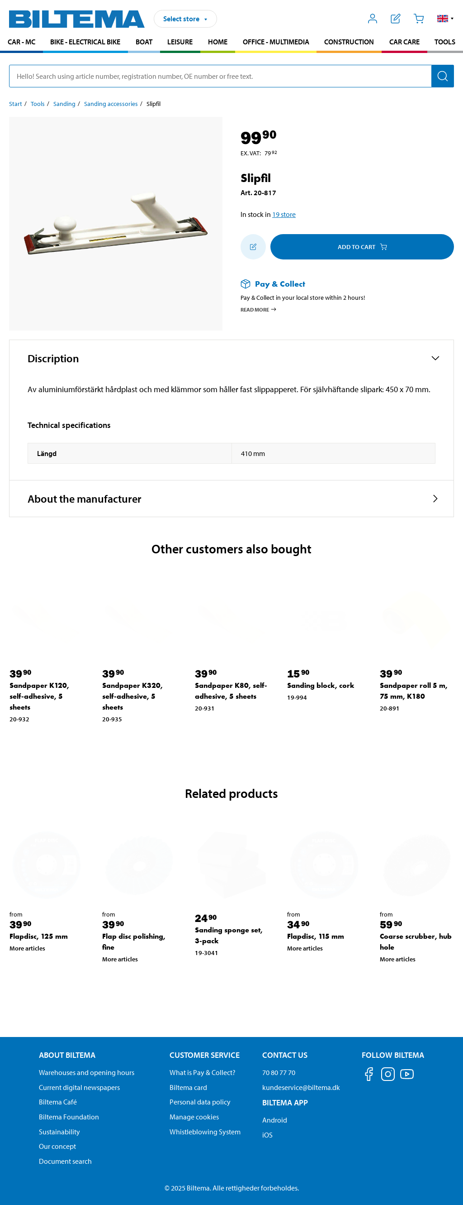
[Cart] (418, 18)
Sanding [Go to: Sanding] (64, 104)
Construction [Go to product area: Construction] (349, 41)
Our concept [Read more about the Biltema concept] (57, 1146)
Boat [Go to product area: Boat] (144, 41)
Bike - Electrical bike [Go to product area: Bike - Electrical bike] (85, 41)
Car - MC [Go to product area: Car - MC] (21, 41)
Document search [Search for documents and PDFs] (65, 1161)
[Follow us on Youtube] (407, 1078)
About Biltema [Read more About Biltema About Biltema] (67, 1055)
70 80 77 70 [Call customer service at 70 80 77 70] (278, 1072)
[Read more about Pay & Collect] (338, 284)
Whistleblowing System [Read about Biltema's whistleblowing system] (205, 1131)
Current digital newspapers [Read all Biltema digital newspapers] (79, 1087)
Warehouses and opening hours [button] (86, 1072)
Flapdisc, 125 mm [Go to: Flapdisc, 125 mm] (38, 936)
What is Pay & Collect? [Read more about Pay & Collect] (203, 1072)
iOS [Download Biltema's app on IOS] (267, 1134)
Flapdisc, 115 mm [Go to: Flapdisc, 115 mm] (315, 936)
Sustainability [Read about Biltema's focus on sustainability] (59, 1131)
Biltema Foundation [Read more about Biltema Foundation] (69, 1116)
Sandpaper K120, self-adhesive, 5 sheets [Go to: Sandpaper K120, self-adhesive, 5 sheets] (39, 696)
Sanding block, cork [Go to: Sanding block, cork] (320, 685)
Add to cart (362, 247)
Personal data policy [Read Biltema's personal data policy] (200, 1101)
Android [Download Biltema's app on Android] (274, 1119)
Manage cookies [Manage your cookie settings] (194, 1116)
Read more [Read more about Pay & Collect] (259, 309)
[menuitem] (21, 43)
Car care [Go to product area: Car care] (404, 41)
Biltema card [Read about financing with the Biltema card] (188, 1087)
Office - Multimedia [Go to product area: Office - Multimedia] (276, 41)
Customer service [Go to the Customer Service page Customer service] (205, 1055)
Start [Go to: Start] (15, 104)
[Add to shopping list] (253, 246)
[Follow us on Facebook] (369, 1076)
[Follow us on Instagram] (388, 1076)
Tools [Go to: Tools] (38, 104)
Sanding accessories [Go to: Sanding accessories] (111, 104)
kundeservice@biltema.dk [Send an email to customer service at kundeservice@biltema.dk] (301, 1087)
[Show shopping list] (395, 18)
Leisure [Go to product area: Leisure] (180, 41)
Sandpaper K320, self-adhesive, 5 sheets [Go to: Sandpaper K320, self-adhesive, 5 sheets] (132, 696)
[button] (445, 18)
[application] (445, 1185)
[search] (231, 76)
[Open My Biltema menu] (372, 18)
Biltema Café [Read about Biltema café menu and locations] (58, 1101)
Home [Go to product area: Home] (217, 41)
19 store (284, 214)
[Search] (442, 76)
